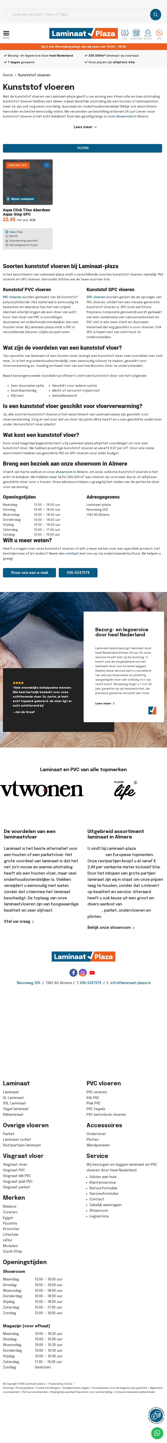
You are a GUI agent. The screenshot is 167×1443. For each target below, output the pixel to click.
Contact (96, 1199)
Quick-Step (12, 1251)
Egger (8, 1218)
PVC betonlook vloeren (106, 1115)
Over (125, 34)
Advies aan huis (102, 1177)
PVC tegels (96, 1109)
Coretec (10, 1212)
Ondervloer (96, 1134)
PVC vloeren (12, 297)
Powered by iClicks (60, 1383)
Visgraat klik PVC (17, 1176)
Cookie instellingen (48, 1387)
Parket (8, 1134)
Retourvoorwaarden (35, 1392)
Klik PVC (93, 1098)
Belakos (9, 1206)
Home (8, 75)
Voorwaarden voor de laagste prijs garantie (119, 1387)
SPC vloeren (96, 297)
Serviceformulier (104, 1194)
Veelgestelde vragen (76, 1387)
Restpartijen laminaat (22, 1145)
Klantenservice (102, 1182)
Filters (83, 148)
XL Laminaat (13, 1098)
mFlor (7, 1240)
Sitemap (8, 1387)
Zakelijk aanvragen (105, 1205)
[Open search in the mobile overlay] (83, 14)
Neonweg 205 (28, 983)
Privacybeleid (24, 1387)
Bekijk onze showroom (109, 927)
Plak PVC (94, 1103)
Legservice (99, 1216)
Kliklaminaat (13, 1115)
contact (72, 553)
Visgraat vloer (15, 1164)
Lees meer (83, 127)
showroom (124, 116)
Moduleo (10, 1246)
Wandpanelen (98, 1145)
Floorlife (10, 1223)
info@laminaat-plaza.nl (130, 983)
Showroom (98, 1211)
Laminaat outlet (17, 1140)
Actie (159, 34)
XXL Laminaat (14, 1103)
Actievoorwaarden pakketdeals (135, 1392)
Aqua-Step (14, 232)
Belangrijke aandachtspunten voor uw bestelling (81, 1392)
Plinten (93, 1140)
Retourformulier (103, 1188)
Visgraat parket (16, 1187)
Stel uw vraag (17, 921)
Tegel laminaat (16, 1109)
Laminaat (11, 1092)
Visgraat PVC (14, 1170)
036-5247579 (78, 573)
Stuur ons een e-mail (29, 573)
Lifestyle (10, 1235)
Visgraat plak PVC (18, 1181)
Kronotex (11, 1229)
